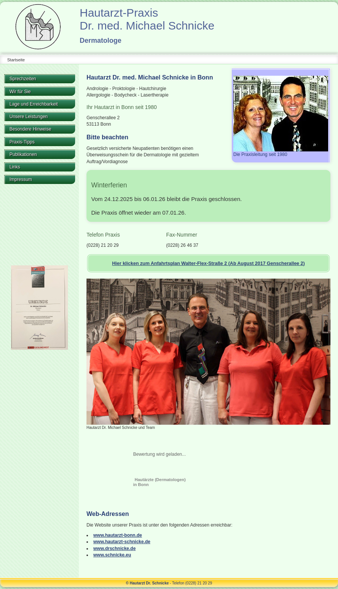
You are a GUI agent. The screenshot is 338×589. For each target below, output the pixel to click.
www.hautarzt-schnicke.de (121, 541)
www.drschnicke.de (114, 548)
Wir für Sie (20, 91)
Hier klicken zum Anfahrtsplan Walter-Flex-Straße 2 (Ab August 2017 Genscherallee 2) (208, 263)
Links (14, 167)
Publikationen (23, 154)
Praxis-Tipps (22, 142)
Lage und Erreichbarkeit (33, 104)
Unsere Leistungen (28, 116)
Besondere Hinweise (30, 129)
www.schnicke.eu (112, 555)
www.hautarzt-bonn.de (117, 535)
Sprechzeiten (22, 78)
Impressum (20, 179)
